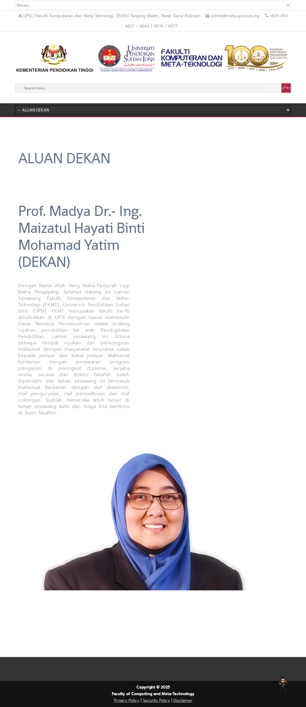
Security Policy (156, 700)
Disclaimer (182, 700)
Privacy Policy (126, 700)
